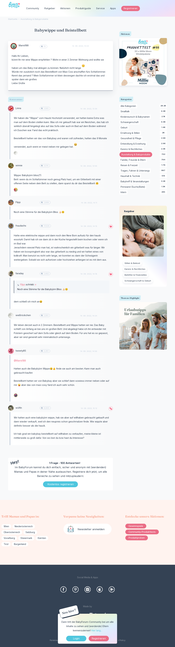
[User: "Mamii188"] (13, 46)
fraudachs (21, 225)
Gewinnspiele (136, 526)
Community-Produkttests (142, 532)
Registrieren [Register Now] (99, 638)
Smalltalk (126, 112)
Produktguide (83, 8)
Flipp (18, 202)
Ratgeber (49, 8)
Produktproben (137, 537)
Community (32, 8)
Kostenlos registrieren (60, 484)
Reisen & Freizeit (130, 165)
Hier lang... (96, 630)
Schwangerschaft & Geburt (138, 281)
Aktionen (65, 8)
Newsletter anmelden (91, 529)
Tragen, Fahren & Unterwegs (136, 171)
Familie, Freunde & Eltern (134, 160)
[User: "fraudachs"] (11, 226)
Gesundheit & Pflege (131, 138)
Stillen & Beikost (132, 263)
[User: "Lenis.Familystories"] (16, 395)
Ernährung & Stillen (131, 133)
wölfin (19, 407)
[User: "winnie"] (11, 165)
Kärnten (42, 538)
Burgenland (20, 544)
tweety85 (21, 350)
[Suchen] (167, 8)
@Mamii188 (20, 360)
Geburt (125, 128)
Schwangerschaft (130, 122)
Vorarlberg (9, 538)
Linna (18, 108)
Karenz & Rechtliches (132, 149)
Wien (6, 526)
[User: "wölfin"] (11, 408)
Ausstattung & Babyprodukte (136, 155)
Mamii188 (24, 45)
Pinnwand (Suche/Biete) (133, 187)
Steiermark (26, 538)
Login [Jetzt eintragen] (76, 638)
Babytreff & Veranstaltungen (135, 182)
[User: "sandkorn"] (16, 190)
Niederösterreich (24, 526)
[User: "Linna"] (11, 108)
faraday (20, 273)
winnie (19, 165)
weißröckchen (23, 315)
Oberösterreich (12, 532)
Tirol (6, 544)
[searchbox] (155, 8)
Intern (124, 192)
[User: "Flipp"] (11, 202)
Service (100, 8)
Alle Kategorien (129, 106)
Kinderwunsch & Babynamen (136, 117)
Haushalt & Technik (131, 176)
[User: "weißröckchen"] (16, 153)
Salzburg (30, 532)
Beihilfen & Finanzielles (136, 275)
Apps (113, 8)
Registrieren (131, 8)
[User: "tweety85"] (11, 351)
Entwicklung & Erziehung (134, 144)
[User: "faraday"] (11, 273)
